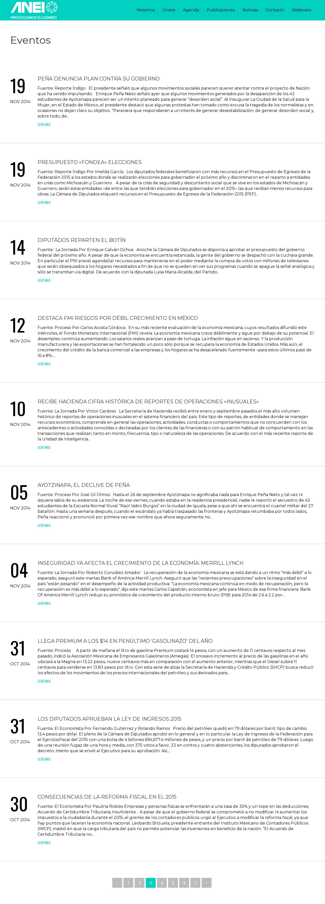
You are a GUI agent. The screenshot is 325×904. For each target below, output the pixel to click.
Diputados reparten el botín (82, 240)
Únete (168, 10)
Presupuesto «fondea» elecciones (90, 162)
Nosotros (146, 10)
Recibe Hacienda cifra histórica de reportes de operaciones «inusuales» (148, 402)
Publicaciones (221, 10)
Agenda (191, 10)
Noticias (250, 10)
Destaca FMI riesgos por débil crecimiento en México (118, 318)
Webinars (301, 10)
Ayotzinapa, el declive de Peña (84, 485)
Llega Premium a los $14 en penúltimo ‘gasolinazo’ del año (125, 641)
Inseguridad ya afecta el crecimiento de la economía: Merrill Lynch (140, 563)
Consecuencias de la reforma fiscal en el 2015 (107, 797)
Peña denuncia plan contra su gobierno (99, 79)
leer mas (44, 124)
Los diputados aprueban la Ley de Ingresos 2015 (109, 719)
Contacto (275, 10)
